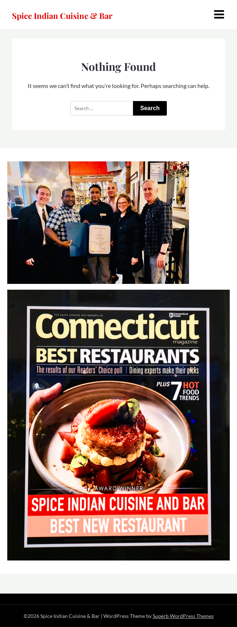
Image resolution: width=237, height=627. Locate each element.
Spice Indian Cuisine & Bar (62, 15)
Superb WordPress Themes (183, 616)
